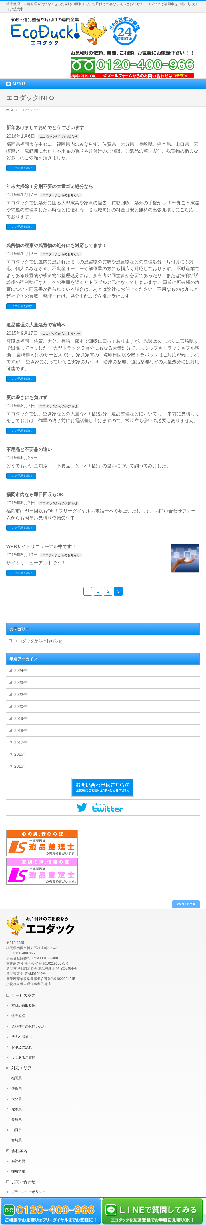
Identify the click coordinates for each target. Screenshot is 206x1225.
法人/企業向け (22, 1037)
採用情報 (18, 1171)
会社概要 (18, 1161)
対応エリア (21, 1068)
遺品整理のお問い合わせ (30, 1026)
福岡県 (16, 1078)
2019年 (20, 718)
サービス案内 (23, 995)
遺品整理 (18, 1016)
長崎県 (16, 1120)
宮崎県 (16, 1140)
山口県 (16, 1130)
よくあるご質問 (23, 1058)
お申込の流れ (21, 1047)
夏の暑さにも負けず (26, 397)
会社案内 (19, 1150)
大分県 (16, 1099)
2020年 (20, 706)
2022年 (20, 694)
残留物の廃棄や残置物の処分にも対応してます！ (56, 245)
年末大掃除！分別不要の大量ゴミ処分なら (49, 186)
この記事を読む (22, 167)
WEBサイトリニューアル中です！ (41, 546)
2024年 (20, 670)
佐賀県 (16, 1088)
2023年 (20, 682)
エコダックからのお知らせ (58, 136)
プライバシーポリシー (28, 1192)
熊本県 (16, 1109)
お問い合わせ (23, 1181)
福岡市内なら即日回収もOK (34, 494)
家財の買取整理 (23, 1006)
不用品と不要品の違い (29, 449)
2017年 (20, 742)
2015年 (20, 766)
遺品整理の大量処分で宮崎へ (36, 324)
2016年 (20, 754)
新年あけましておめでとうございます (45, 127)
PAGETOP (185, 904)
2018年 (20, 730)
